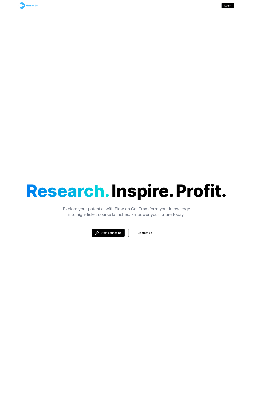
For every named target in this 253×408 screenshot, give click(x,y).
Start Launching (108, 233)
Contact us (145, 233)
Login (227, 5)
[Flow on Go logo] (28, 6)
